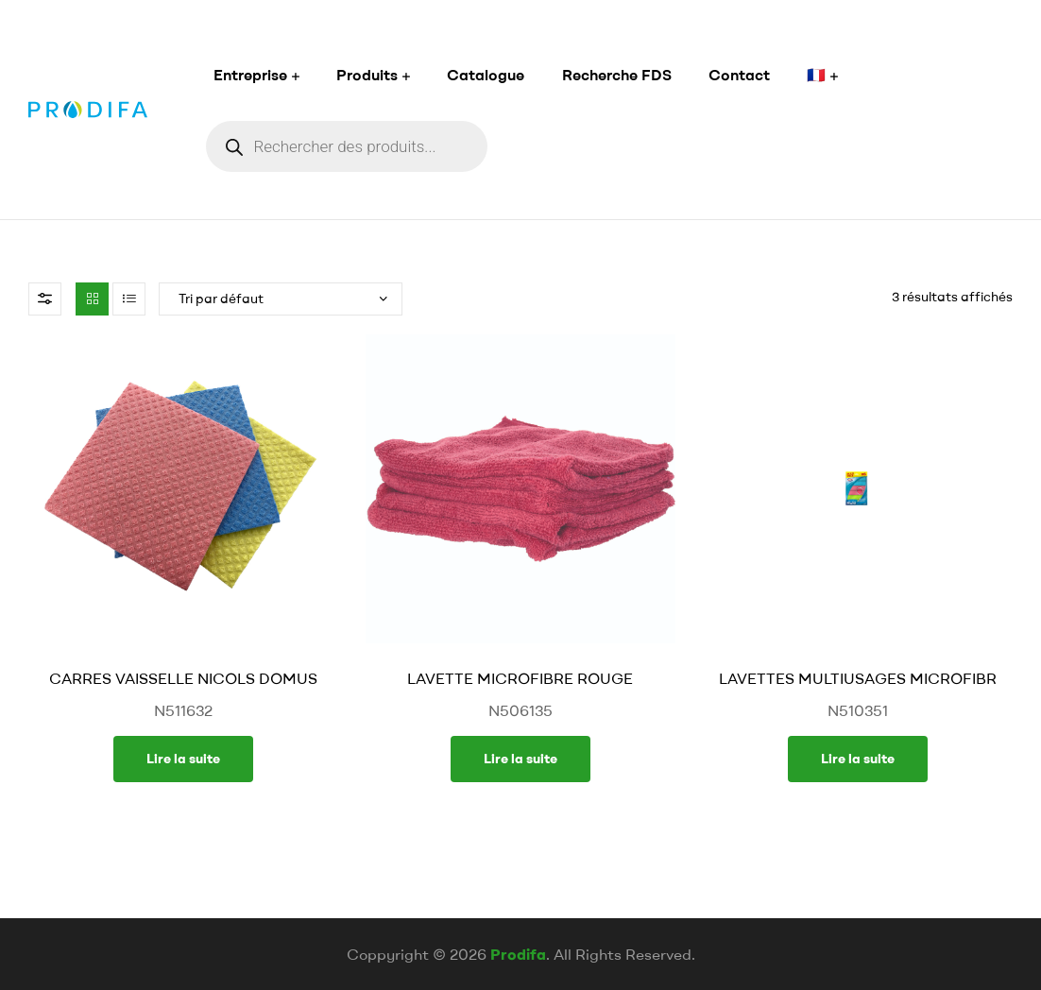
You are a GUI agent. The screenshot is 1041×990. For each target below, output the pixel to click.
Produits (367, 74)
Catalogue (485, 74)
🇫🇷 (816, 74)
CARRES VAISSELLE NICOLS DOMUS (183, 678)
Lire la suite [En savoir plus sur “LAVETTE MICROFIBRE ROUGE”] (520, 758)
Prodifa (518, 954)
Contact (739, 74)
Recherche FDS (617, 74)
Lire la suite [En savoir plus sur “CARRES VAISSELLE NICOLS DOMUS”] (183, 758)
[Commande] (280, 299)
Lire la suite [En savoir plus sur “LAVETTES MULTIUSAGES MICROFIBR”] (858, 758)
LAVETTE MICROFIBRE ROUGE (520, 678)
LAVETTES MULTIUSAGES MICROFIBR (858, 678)
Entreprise (250, 74)
